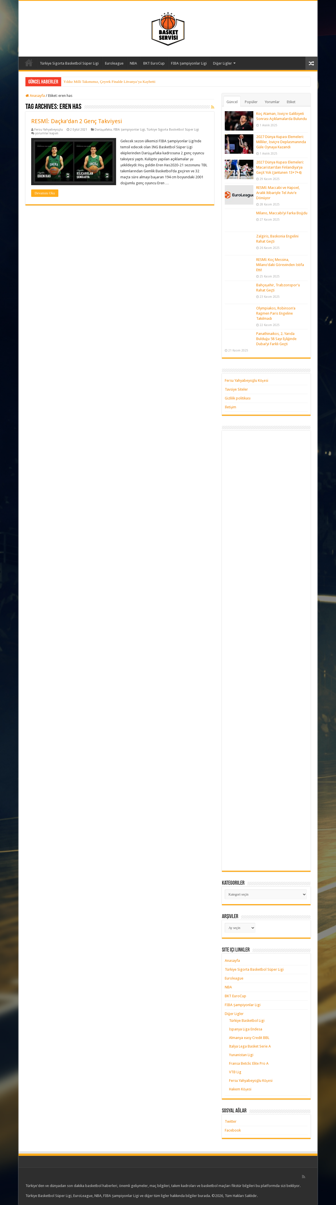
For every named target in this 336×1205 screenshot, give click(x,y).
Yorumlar (272, 102)
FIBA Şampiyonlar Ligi (189, 63)
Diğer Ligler (222, 63)
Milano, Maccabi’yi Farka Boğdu (281, 213)
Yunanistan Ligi (241, 1055)
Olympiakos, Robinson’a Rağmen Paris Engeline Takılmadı (275, 313)
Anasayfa (28, 63)
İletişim (230, 407)
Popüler (251, 102)
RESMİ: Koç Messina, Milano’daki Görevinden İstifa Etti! (280, 264)
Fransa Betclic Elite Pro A (249, 1063)
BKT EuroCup (154, 63)
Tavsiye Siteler (236, 389)
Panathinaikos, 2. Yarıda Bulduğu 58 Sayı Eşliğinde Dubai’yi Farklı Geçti (276, 338)
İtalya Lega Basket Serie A (250, 1046)
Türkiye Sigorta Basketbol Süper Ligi (69, 63)
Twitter (230, 1121)
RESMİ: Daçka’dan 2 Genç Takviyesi (76, 121)
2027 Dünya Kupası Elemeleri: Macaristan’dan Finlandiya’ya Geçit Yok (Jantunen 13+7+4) (280, 167)
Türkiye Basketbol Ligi (247, 1020)
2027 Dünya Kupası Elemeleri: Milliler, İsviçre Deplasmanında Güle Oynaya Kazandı (281, 142)
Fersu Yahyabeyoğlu (48, 129)
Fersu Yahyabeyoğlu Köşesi (246, 380)
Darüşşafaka (103, 129)
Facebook (233, 1130)
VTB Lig (235, 1072)
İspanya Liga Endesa (245, 1029)
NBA (133, 63)
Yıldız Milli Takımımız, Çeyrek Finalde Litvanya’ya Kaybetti (109, 81)
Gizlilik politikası (237, 398)
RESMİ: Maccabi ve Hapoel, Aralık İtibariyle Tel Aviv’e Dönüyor (278, 192)
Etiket (291, 102)
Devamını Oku (45, 193)
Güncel (232, 102)
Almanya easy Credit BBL (249, 1038)
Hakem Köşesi (240, 1089)
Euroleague (114, 63)
